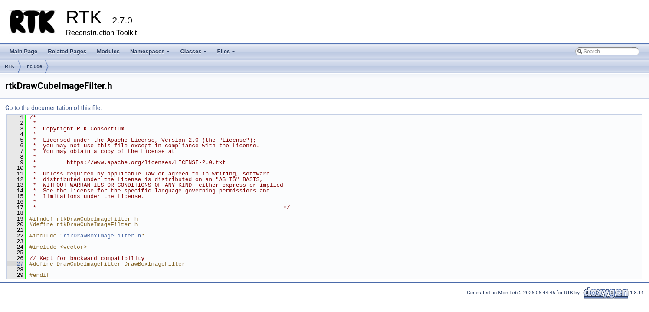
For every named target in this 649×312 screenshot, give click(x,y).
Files (227, 53)
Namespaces (150, 53)
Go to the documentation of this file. (53, 107)
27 (15, 264)
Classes (194, 53)
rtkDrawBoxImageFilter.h (102, 236)
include (34, 66)
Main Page (23, 51)
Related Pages (67, 51)
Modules (108, 51)
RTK (10, 66)
